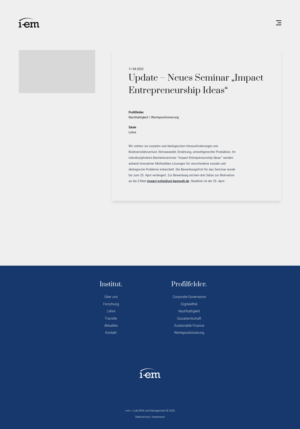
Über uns (111, 297)
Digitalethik (189, 304)
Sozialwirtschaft (189, 318)
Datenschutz (142, 417)
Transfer (111, 318)
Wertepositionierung (165, 117)
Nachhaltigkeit (138, 117)
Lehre (132, 132)
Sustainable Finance (189, 326)
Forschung (111, 304)
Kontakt (111, 333)
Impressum (158, 417)
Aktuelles (111, 326)
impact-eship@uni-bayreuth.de (168, 181)
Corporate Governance (189, 297)
